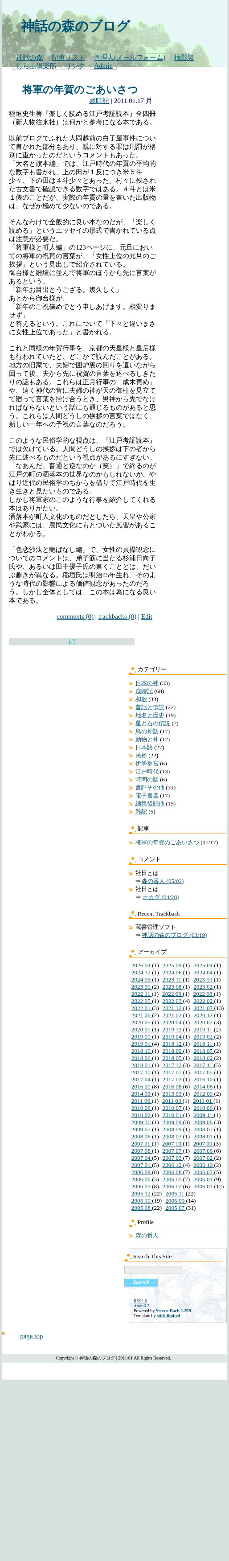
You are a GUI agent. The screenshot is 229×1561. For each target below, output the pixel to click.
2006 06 (141, 1179)
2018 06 (141, 1058)
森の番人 (147, 1235)
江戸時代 (147, 771)
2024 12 (141, 972)
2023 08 (173, 986)
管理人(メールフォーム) (129, 57)
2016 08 (173, 1086)
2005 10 (141, 1200)
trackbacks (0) (117, 616)
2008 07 (203, 1129)
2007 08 (141, 1150)
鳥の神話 (147, 731)
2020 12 (203, 1015)
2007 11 (141, 1143)
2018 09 (173, 1051)
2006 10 (203, 1165)
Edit (146, 616)
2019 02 (203, 1036)
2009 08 (203, 1122)
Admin (103, 65)
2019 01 (141, 1043)
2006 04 (203, 1179)
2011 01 (203, 1100)
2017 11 (203, 1065)
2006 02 (173, 1186)
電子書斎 (147, 795)
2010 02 (141, 1115)
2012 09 (203, 1093)
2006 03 (141, 1186)
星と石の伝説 (152, 723)
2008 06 (141, 1136)
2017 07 (173, 1072)
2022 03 (173, 1001)
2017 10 (141, 1072)
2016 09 (141, 1086)
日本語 (144, 747)
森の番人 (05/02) (163, 881)
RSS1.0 (140, 1300)
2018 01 (141, 1065)
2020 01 (141, 1029)
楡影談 (184, 57)
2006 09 (141, 1172)
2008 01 (203, 1136)
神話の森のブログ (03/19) (174, 935)
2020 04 (173, 1022)
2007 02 (203, 1157)
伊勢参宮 (147, 763)
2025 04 (203, 965)
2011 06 (141, 1100)
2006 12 (173, 1165)
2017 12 (173, 1065)
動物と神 (147, 739)
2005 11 (175, 1193)
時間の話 (147, 779)
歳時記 (99, 100)
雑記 (141, 811)
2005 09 (175, 1200)
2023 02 (203, 986)
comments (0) (75, 616)
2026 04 (141, 965)
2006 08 (173, 1172)
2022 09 (172, 993)
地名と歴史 (149, 715)
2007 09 (203, 1143)
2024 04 (203, 972)
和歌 (141, 699)
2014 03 (141, 1093)
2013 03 (173, 1093)
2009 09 (173, 1122)
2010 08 (141, 1108)
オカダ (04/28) (161, 897)
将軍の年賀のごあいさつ (80, 89)
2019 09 (141, 1036)
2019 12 (173, 1029)
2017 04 (141, 1079)
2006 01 (203, 1186)
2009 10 (141, 1122)
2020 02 (203, 1022)
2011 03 (172, 1100)
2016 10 (203, 1079)
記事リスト (68, 57)
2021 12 (173, 1008)
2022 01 (141, 1008)
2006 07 (203, 1172)
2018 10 (141, 1051)
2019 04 (173, 1036)
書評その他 (149, 787)
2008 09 (173, 1129)
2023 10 (203, 979)
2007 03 (173, 1157)
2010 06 (203, 1108)
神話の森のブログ (75, 26)
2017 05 (203, 1072)
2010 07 (173, 1108)
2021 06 (141, 1015)
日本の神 (147, 683)
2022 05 (141, 1001)
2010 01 (173, 1115)
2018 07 (203, 1051)
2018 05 (173, 1058)
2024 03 (141, 979)
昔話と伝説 (149, 707)
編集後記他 (149, 803)
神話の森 (29, 57)
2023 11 (173, 979)
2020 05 (141, 1022)
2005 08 (141, 1207)
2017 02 (173, 1079)
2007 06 (203, 1150)
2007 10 (172, 1143)
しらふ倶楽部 (36, 66)
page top (31, 1335)
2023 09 (141, 986)
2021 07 (203, 1008)
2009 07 (141, 1129)
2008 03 (173, 1136)
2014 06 (203, 1086)
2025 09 (173, 965)
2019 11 (203, 1029)
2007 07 (173, 1150)
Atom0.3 (141, 1305)
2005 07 (175, 1207)
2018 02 (203, 1058)
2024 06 (173, 972)
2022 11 (141, 993)
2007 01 (141, 1165)
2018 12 (173, 1043)
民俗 (141, 755)
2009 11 (203, 1115)
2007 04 (141, 1157)
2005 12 (141, 1193)
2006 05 (173, 1179)
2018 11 (203, 1043)
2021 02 (173, 1015)
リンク (75, 66)
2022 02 (203, 1001)
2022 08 (203, 993)
